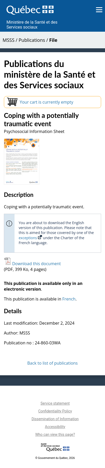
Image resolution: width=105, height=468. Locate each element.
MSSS (9, 40)
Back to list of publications (52, 363)
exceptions (30, 237)
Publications (32, 40)
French (68, 299)
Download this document (32, 263)
